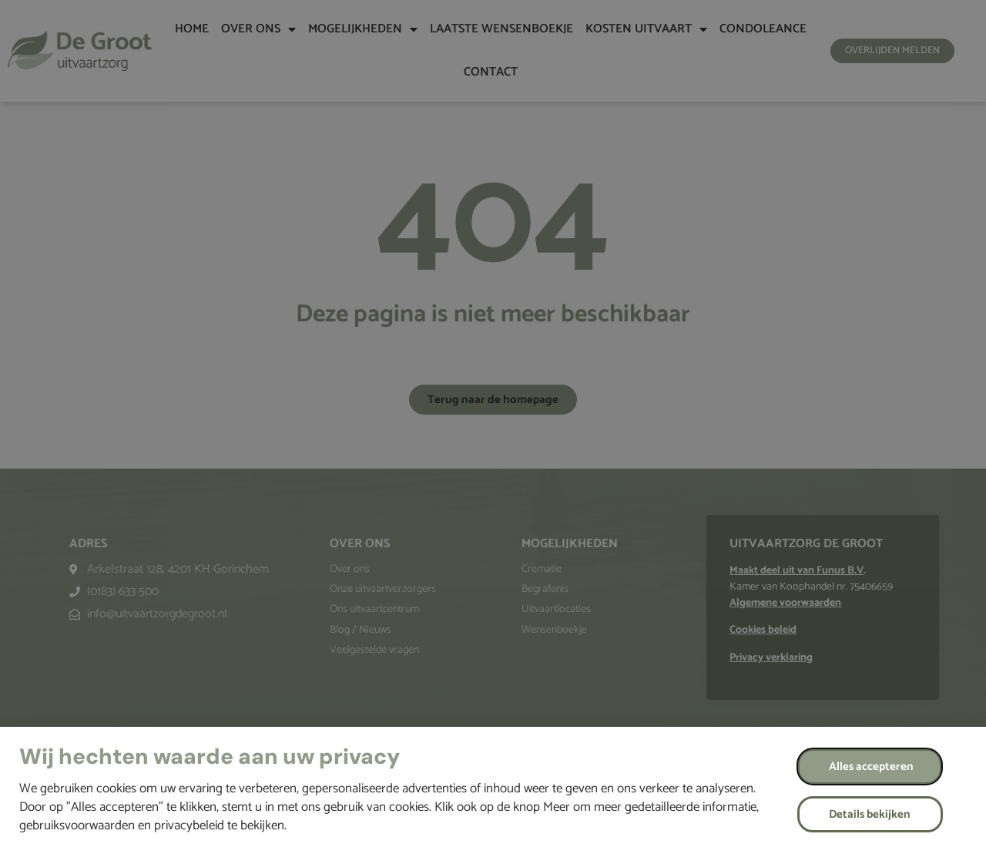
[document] (493, 427)
